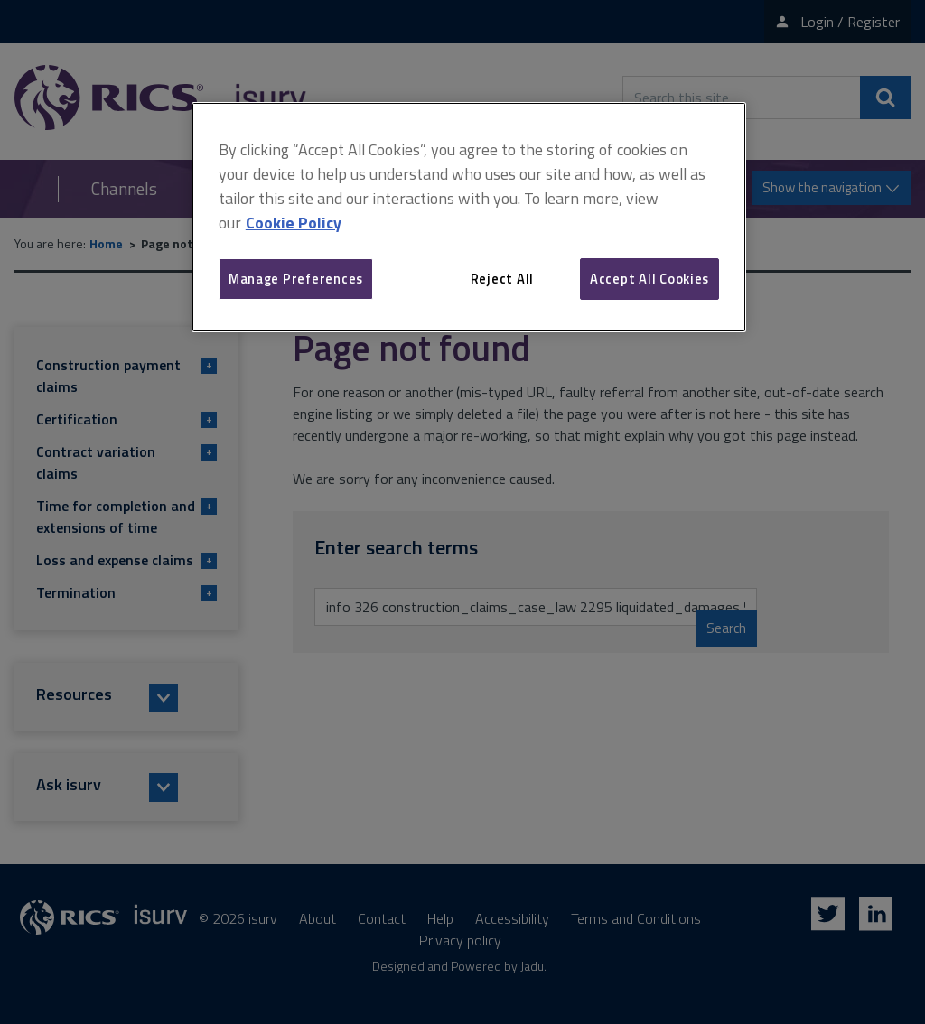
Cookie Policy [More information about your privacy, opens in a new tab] (293, 222)
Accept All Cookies (649, 278)
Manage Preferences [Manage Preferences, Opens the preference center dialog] (296, 278)
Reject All (502, 278)
